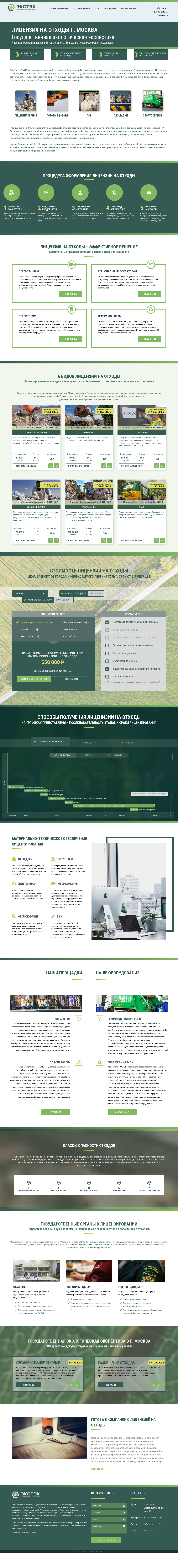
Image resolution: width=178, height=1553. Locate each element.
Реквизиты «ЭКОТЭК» (143, 1530)
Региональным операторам (117, 271)
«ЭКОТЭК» (98, 1551)
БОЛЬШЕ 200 (63, 599)
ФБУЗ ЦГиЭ (19, 1287)
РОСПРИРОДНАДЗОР (130, 1287)
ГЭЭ (97, 8)
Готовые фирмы (81, 8)
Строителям (27, 316)
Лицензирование (59, 8)
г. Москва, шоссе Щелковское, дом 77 (154, 1507)
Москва (19, 593)
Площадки (110, 8)
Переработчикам (109, 316)
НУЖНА (69, 593)
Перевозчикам (29, 271)
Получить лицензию (25, 466)
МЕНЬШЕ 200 (35, 599)
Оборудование (128, 8)
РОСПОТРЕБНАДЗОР (78, 1287)
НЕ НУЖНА (95, 593)
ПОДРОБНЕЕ (28, 1385)
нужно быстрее (71, 679)
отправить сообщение (106, 1540)
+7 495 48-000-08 (159, 12)
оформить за (34, 679)
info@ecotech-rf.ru (153, 1524)
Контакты (163, 15)
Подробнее (71, 294)
